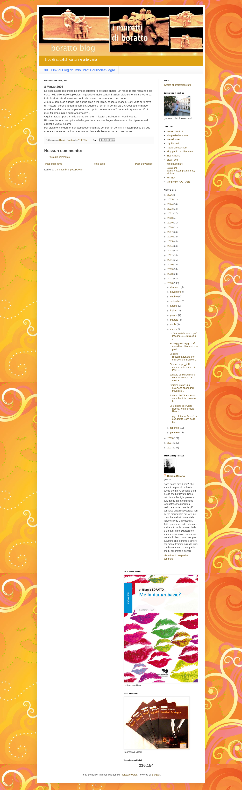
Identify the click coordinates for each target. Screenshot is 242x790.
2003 (170, 447)
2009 (170, 269)
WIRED (171, 177)
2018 (170, 227)
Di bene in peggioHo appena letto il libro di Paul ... (182, 367)
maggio (174, 319)
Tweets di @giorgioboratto (177, 85)
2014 (170, 246)
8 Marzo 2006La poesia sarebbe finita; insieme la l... (183, 398)
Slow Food (172, 159)
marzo (173, 329)
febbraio (174, 427)
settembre (175, 301)
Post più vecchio (144, 163)
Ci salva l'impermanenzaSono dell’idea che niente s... (183, 356)
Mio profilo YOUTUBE (178, 181)
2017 (170, 232)
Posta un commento (59, 157)
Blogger (156, 774)
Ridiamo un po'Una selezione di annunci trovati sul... (182, 388)
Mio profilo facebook (177, 135)
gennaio (174, 432)
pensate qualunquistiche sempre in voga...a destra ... (182, 377)
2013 (170, 250)
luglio (173, 310)
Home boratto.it (175, 131)
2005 (170, 438)
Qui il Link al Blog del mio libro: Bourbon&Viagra (78, 70)
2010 (170, 264)
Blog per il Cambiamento (180, 151)
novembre (175, 291)
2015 (170, 241)
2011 (170, 260)
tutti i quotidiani (175, 163)
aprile (173, 324)
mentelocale (173, 139)
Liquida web (173, 143)
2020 (170, 218)
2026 (170, 194)
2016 (170, 236)
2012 (170, 255)
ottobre (174, 296)
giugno (174, 315)
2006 (170, 283)
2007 (170, 278)
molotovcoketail (129, 774)
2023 (170, 208)
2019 (170, 222)
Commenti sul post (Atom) (68, 169)
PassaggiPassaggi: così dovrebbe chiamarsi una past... (184, 346)
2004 (170, 442)
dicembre (175, 287)
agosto (174, 305)
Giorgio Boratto (176, 476)
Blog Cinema (173, 155)
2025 (170, 199)
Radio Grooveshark (177, 147)
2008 (170, 274)
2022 (170, 213)
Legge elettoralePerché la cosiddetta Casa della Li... (183, 419)
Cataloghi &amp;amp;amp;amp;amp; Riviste (181, 171)
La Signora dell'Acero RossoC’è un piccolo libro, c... (182, 408)
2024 (170, 204)
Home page (98, 163)
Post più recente (53, 163)
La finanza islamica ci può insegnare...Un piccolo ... (183, 336)
